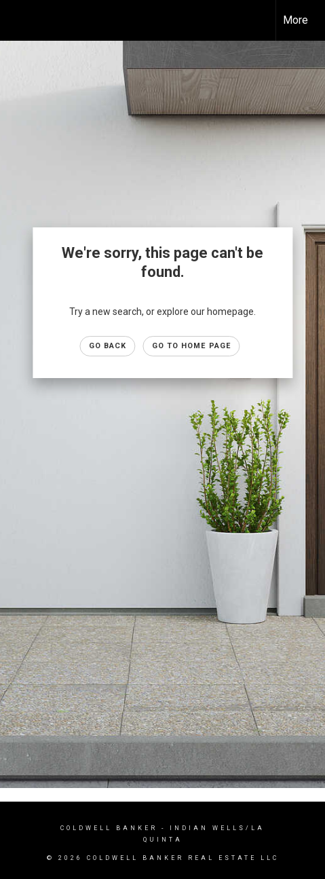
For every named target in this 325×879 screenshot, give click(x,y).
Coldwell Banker (108, 828)
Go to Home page (191, 345)
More (295, 20)
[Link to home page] (22, 20)
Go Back (108, 345)
